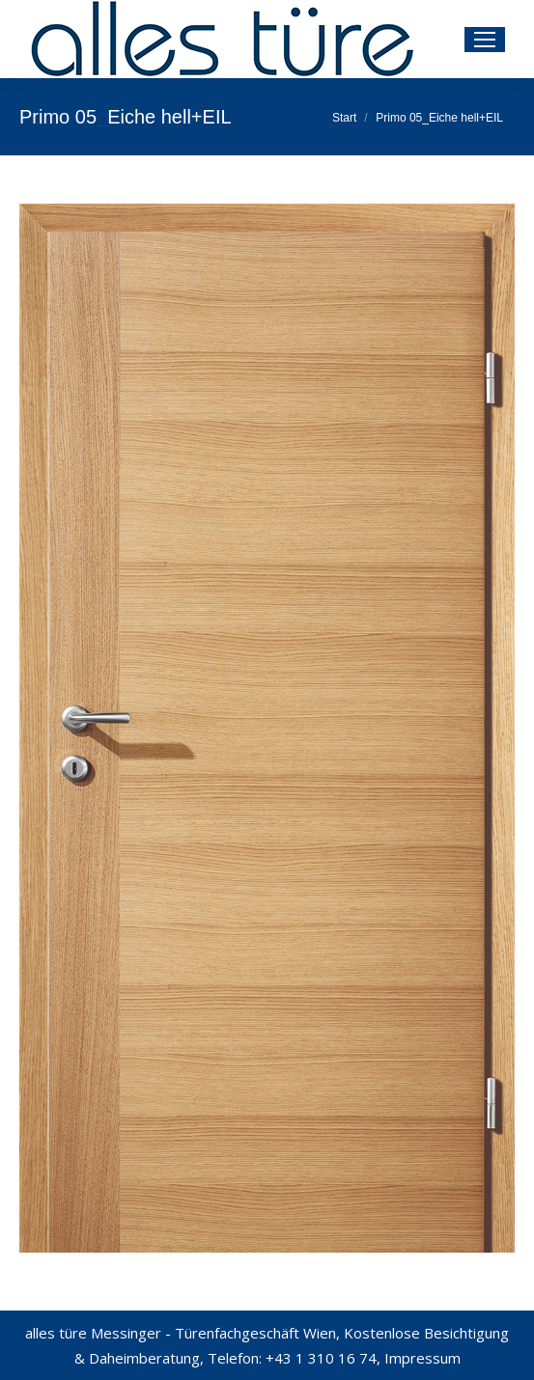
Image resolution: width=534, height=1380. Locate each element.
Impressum (422, 1357)
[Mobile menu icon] (484, 39)
